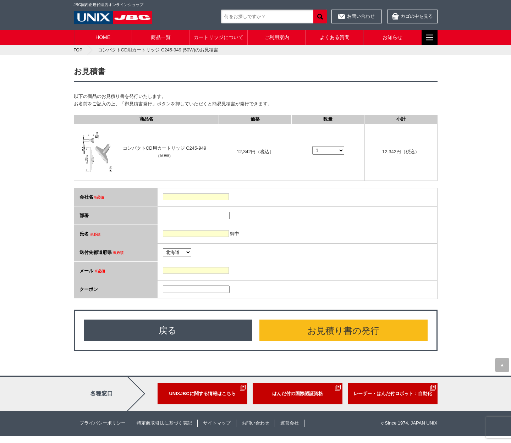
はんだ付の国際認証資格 (297, 393)
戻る (168, 330)
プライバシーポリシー (102, 423)
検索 (320, 16)
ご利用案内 (276, 37)
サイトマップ (217, 423)
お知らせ (392, 37)
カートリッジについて (218, 37)
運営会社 (289, 423)
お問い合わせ (361, 16)
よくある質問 (335, 37)
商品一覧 (161, 37)
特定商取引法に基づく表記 (164, 423)
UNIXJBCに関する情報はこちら (202, 393)
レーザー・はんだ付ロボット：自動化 (392, 393)
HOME (102, 37)
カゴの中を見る (417, 16)
